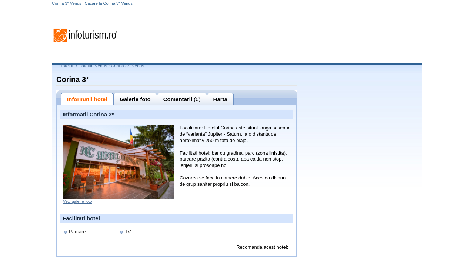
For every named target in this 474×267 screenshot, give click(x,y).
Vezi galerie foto (77, 201)
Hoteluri (66, 66)
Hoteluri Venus (92, 66)
